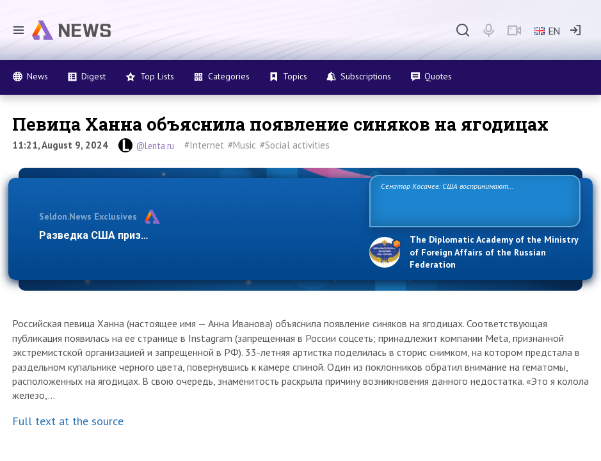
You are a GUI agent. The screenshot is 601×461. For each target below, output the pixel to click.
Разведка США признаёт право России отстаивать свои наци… (197, 235)
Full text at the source (68, 421)
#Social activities (295, 145)
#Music (242, 145)
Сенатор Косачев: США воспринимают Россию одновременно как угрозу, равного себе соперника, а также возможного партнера (465, 200)
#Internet (204, 145)
